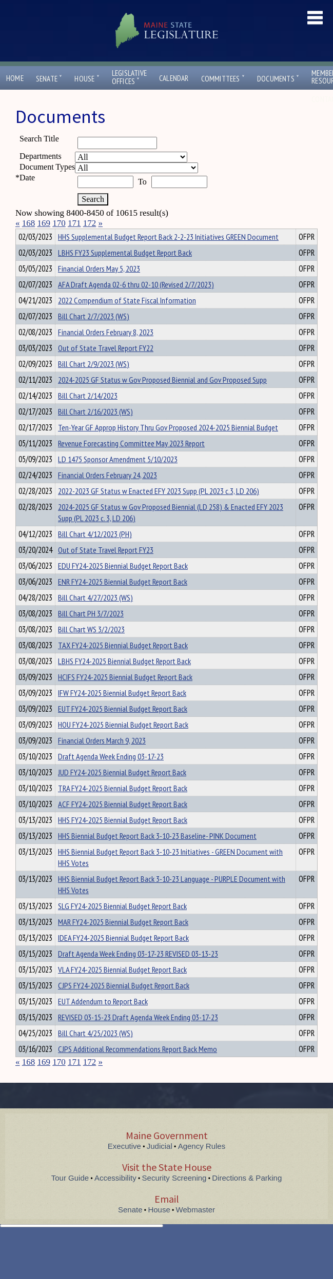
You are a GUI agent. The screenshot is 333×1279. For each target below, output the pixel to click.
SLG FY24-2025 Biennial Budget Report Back (122, 924)
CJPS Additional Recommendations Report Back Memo (137, 1067)
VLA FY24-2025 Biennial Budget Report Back (122, 988)
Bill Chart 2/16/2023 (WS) (95, 430)
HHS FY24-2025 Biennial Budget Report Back (122, 838)
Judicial (159, 1164)
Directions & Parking (247, 1196)
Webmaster (195, 1228)
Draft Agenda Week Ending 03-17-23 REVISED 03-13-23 (138, 972)
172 (89, 223)
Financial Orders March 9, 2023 (102, 759)
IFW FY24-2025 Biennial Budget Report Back (122, 711)
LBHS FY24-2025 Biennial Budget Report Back (124, 679)
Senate (49, 78)
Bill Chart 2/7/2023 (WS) (93, 334)
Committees (223, 78)
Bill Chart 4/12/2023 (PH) (95, 552)
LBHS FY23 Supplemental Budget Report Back (125, 271)
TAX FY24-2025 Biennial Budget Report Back (123, 663)
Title (23, 235)
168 (28, 223)
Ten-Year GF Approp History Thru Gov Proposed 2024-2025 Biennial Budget (168, 445)
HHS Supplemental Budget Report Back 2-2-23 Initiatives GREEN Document (168, 255)
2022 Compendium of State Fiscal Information (127, 318)
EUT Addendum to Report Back (103, 1019)
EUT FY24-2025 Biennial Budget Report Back (122, 727)
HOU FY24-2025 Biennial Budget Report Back (123, 743)
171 (74, 223)
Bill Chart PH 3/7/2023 (91, 631)
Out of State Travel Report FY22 (105, 366)
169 (44, 223)
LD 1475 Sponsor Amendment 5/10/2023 (118, 477)
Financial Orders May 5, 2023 (99, 287)
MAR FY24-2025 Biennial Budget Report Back (123, 940)
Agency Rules (202, 1164)
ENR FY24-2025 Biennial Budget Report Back (122, 600)
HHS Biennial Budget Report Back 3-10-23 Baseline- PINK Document (157, 854)
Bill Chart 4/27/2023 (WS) (95, 616)
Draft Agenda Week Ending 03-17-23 (111, 774)
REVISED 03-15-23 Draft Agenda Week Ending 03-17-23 (138, 1035)
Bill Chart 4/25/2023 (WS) (95, 1051)
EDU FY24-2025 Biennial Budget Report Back (123, 584)
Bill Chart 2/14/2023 (87, 414)
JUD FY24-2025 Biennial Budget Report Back (122, 790)
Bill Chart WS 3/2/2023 (91, 647)
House (86, 78)
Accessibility (115, 1196)
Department (74, 235)
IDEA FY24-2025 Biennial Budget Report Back (123, 956)
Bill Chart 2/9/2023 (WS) (93, 382)
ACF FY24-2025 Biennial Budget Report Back (122, 822)
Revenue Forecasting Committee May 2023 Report (131, 461)
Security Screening (174, 1196)
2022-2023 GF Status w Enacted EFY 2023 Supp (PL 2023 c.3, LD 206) (158, 509)
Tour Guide (70, 1196)
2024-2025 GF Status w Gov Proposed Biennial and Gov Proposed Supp (162, 398)
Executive (124, 1164)
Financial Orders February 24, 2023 (107, 493)
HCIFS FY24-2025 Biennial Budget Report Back (125, 695)
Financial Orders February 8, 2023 (105, 350)
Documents (278, 78)
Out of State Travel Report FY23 (105, 568)
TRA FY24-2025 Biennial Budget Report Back (122, 806)
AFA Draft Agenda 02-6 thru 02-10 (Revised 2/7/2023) (136, 302)
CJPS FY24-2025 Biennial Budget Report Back (123, 1003)
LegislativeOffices (129, 77)
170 (59, 223)
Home (15, 78)
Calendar (174, 78)
